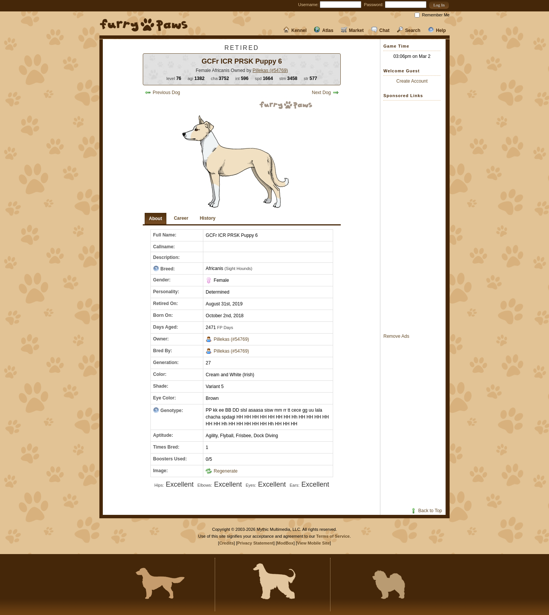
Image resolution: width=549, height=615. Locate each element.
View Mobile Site (313, 543)
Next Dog (325, 92)
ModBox (285, 543)
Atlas (323, 30)
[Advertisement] (413, 216)
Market (352, 30)
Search (408, 30)
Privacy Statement (255, 543)
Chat (380, 30)
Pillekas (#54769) (270, 70)
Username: (308, 4)
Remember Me (436, 15)
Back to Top (426, 510)
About (155, 218)
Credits (226, 543)
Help (437, 30)
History (207, 218)
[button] (439, 5)
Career (181, 218)
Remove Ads (396, 336)
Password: (373, 4)
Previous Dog (162, 92)
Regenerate (222, 471)
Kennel (294, 30)
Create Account (412, 81)
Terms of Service (333, 536)
